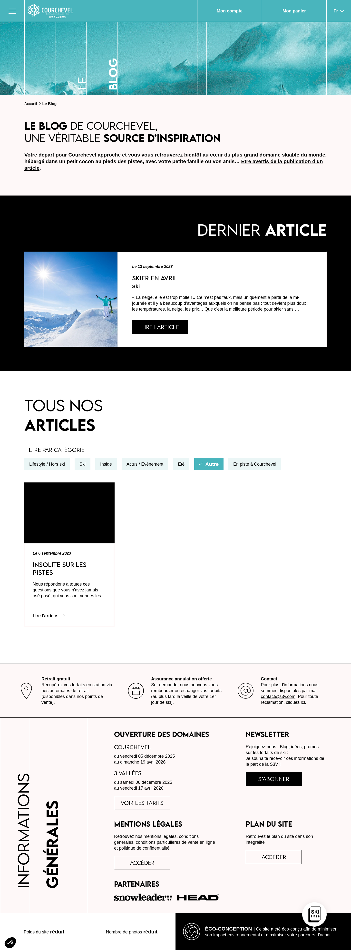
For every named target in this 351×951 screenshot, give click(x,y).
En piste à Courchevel (254, 465)
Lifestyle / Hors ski (47, 465)
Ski (82, 465)
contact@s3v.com (278, 697)
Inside (106, 465)
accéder (142, 864)
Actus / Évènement (145, 465)
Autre (209, 465)
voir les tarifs (142, 804)
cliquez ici (295, 703)
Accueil (30, 104)
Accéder (274, 858)
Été (181, 465)
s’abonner (273, 780)
